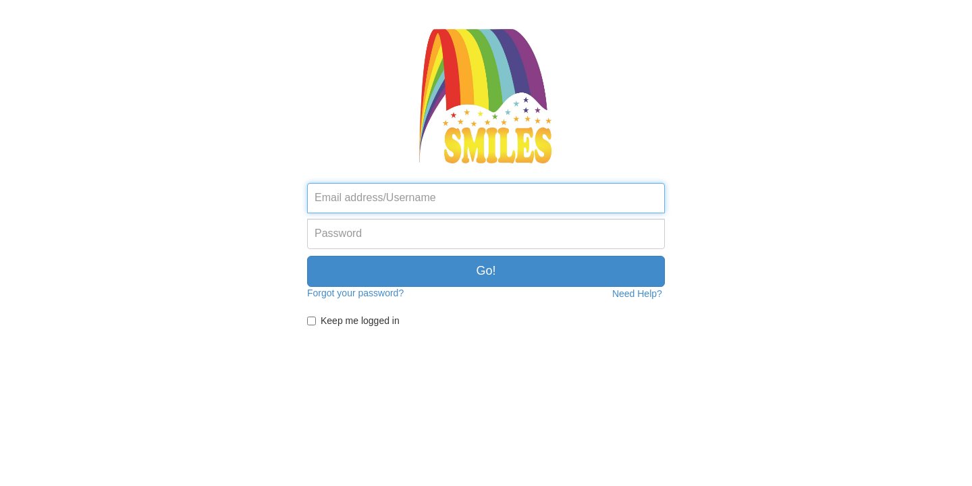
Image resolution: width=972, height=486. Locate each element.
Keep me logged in (360, 320)
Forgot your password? (355, 293)
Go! (485, 270)
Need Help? (637, 293)
